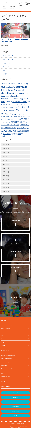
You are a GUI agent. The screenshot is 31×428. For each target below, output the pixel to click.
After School (4, 382)
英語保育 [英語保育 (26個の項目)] (20, 131)
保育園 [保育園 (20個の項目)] (13, 122)
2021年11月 (6, 160)
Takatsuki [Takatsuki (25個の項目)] (9, 102)
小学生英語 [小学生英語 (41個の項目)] (21, 128)
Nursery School (5, 386)
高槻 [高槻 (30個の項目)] (19, 134)
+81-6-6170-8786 (16, 275)
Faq (2, 332)
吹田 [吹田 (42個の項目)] (17, 125)
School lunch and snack (6, 358)
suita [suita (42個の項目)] (3, 102)
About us (3, 320)
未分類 (5, 74)
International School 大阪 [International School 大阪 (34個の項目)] (12, 99)
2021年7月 (6, 176)
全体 (4, 70)
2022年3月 (6, 144)
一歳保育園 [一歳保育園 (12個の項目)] (7, 122)
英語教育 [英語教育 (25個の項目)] (14, 134)
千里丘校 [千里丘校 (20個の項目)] (12, 125)
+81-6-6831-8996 (16, 228)
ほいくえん (6, 66)
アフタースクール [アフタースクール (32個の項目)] (19, 102)
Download (15, 392)
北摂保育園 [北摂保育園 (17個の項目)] (6, 125)
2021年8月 (6, 172)
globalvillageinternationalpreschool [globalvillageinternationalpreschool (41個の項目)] (15, 93)
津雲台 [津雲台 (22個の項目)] (10, 131)
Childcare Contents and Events (8, 355)
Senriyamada (15, 397)
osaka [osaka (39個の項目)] (26, 99)
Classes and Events (5, 376)
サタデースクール (8, 59)
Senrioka (15, 401)
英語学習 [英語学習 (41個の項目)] (6, 134)
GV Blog (26, 3)
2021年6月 (6, 180)
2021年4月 (6, 187)
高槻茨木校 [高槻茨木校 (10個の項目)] (27, 133)
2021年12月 (6, 156)
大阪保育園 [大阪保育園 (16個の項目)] (6, 128)
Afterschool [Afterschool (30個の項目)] (5, 84)
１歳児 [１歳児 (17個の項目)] (3, 136)
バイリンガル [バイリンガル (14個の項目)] (17, 119)
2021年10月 (6, 164)
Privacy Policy (24, 426)
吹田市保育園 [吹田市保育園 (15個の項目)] (23, 125)
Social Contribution (5, 328)
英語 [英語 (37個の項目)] (14, 131)
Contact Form (15, 415)
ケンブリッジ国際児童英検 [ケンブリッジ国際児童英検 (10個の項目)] (8, 119)
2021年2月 (6, 191)
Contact (3, 345)
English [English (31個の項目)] (13, 84)
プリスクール (6, 63)
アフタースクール (8, 55)
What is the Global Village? (7, 325)
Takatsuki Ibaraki (15, 406)
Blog (2, 335)
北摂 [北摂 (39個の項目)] (17, 122)
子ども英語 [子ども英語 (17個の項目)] (13, 128)
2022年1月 (6, 152)
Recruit (2, 342)
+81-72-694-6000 (16, 259)
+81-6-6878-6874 (16, 243)
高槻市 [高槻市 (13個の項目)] (22, 134)
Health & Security (5, 362)
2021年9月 (6, 168)
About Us (20, 6)
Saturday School (12, 7)
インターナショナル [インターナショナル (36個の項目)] (17, 104)
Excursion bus (4, 365)
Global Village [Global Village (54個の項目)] (22, 84)
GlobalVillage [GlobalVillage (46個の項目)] (7, 87)
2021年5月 (6, 183)
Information (3, 338)
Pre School (5, 7)
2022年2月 (6, 148)
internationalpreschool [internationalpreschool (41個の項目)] (10, 96)
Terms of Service (14, 427)
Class (2, 373)
